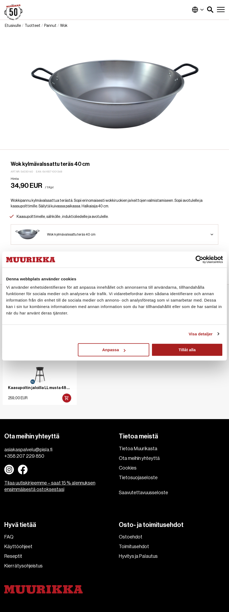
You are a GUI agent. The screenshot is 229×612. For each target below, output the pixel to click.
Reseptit (13, 556)
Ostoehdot (130, 536)
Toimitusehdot (134, 546)
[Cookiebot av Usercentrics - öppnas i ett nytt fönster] (199, 259)
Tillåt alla (187, 349)
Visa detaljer (200, 334)
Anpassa (113, 349)
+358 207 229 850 (24, 456)
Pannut (50, 26)
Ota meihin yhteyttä (139, 458)
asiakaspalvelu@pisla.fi (28, 449)
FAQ (8, 536)
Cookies (127, 468)
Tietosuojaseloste (138, 477)
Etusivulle (13, 26)
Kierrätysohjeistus (23, 565)
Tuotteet (32, 26)
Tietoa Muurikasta (138, 448)
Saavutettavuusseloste (143, 492)
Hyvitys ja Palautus (138, 556)
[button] (210, 9)
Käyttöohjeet (18, 546)
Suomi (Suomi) (198, 10)
